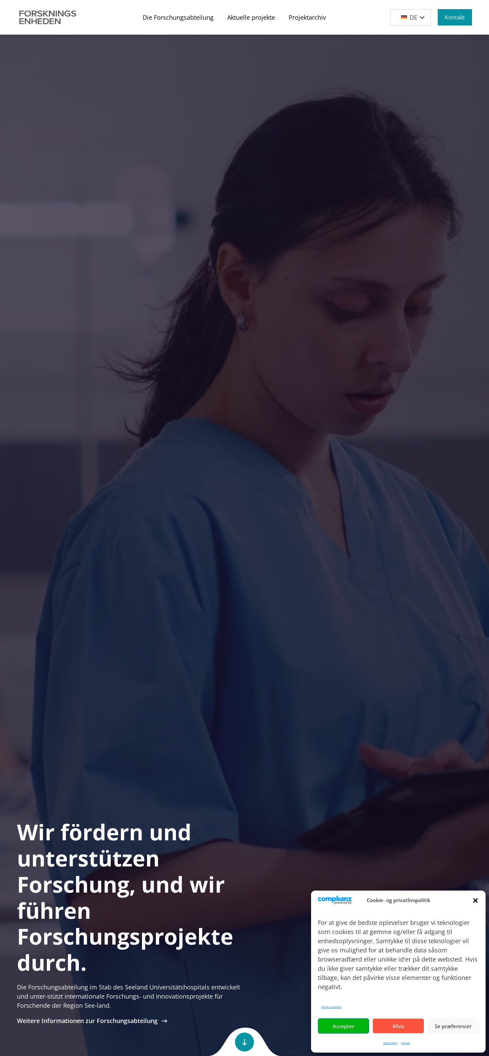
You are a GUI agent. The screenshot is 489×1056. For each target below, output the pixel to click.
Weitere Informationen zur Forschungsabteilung (92, 1021)
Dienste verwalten (331, 1006)
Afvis (398, 1026)
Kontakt (405, 1042)
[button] (475, 900)
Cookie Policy (390, 1042)
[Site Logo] (48, 17)
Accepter (343, 1026)
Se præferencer (453, 1026)
